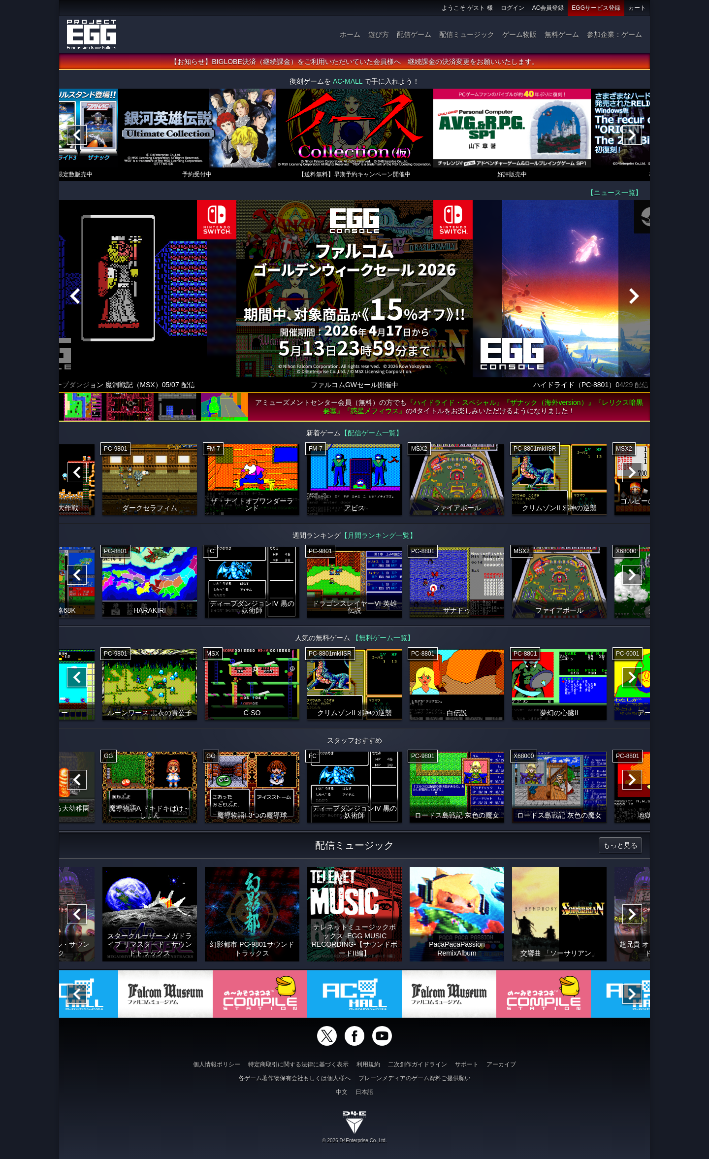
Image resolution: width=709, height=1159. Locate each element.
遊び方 (378, 34)
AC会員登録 (548, 7)
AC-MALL (347, 81)
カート (637, 7)
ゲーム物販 (519, 34)
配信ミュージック (466, 34)
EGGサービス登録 (596, 7)
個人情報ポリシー (216, 1064)
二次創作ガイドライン (417, 1064)
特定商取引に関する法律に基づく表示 (298, 1064)
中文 (342, 1092)
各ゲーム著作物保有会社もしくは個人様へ (294, 1078)
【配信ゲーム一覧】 (372, 433)
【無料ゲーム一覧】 (383, 638)
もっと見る (620, 845)
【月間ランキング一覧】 (379, 535)
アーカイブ (501, 1064)
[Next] (632, 135)
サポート (467, 1064)
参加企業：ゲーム (614, 34)
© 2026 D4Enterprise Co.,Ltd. (354, 1140)
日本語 (364, 1092)
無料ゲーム (562, 34)
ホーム (350, 34)
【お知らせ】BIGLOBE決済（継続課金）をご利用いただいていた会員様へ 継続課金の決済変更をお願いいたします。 (354, 62)
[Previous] (77, 135)
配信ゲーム (414, 34)
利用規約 (368, 1064)
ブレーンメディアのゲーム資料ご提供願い (414, 1078)
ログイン (512, 7)
